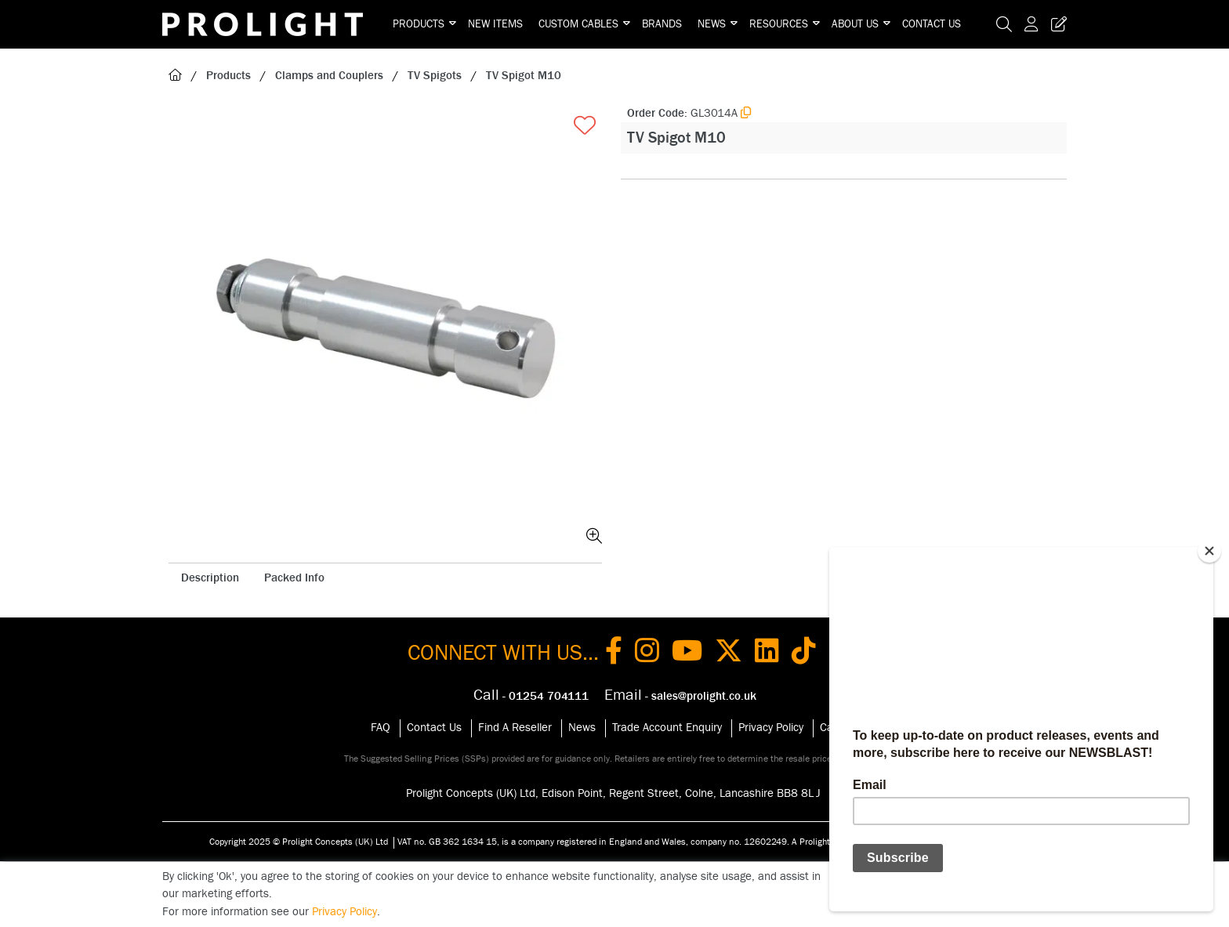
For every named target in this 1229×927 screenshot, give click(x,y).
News (712, 24)
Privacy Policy (770, 727)
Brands (662, 24)
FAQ (380, 727)
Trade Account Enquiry (667, 727)
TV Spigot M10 (523, 75)
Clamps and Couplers (329, 75)
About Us (855, 24)
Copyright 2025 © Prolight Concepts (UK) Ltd (298, 841)
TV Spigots (435, 75)
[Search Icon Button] (1004, 24)
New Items (495, 24)
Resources (778, 24)
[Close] (1209, 551)
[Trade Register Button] (1056, 24)
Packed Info (294, 578)
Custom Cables (578, 24)
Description (210, 578)
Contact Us (931, 24)
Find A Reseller (515, 727)
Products (418, 24)
